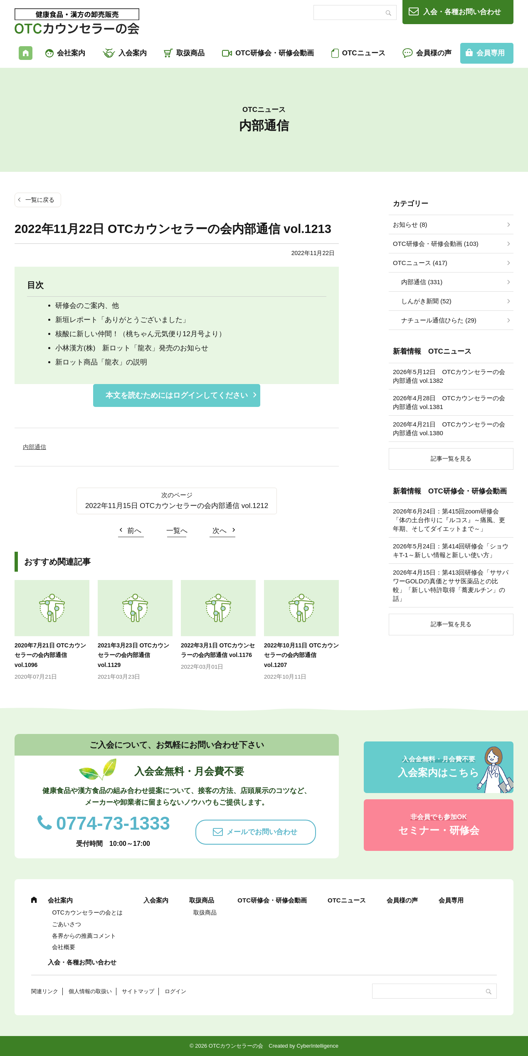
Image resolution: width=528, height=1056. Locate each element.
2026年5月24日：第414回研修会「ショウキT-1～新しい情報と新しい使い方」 (450, 550)
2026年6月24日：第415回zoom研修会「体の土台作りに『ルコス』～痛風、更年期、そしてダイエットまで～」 (449, 520)
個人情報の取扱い (90, 991)
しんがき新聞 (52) (426, 301)
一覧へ (177, 531)
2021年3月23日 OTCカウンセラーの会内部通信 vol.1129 (133, 655)
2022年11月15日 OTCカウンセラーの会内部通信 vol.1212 (176, 506)
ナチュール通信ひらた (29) (438, 320)
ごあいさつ (66, 924)
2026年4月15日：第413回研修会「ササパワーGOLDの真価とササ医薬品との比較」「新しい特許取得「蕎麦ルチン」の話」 (450, 585)
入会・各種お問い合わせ (462, 12)
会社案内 (71, 53)
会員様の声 (434, 53)
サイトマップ (138, 991)
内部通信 (34, 447)
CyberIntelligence (317, 1046)
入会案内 (132, 53)
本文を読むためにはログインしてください (177, 395)
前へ (134, 531)
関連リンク (44, 991)
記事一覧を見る (451, 458)
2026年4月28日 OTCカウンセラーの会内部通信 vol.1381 (449, 402)
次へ (219, 531)
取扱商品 (190, 53)
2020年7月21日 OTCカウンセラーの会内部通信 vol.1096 (50, 655)
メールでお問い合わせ (262, 832)
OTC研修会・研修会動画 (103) (436, 243)
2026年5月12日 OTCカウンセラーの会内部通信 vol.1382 (449, 376)
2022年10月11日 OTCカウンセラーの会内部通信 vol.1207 (301, 655)
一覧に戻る (39, 199)
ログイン (175, 991)
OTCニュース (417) (420, 262)
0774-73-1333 (113, 823)
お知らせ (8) (410, 224)
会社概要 (63, 947)
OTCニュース (363, 53)
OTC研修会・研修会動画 (274, 53)
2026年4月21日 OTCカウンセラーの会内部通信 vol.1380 (449, 428)
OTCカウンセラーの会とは (87, 912)
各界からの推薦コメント (84, 935)
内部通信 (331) (421, 281)
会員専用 (490, 53)
